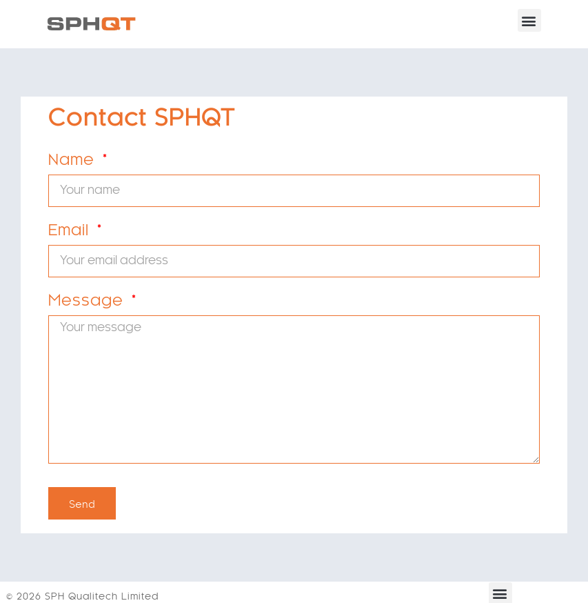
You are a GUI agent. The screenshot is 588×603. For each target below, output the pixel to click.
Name (73, 164)
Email (71, 234)
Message (88, 305)
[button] (529, 20)
